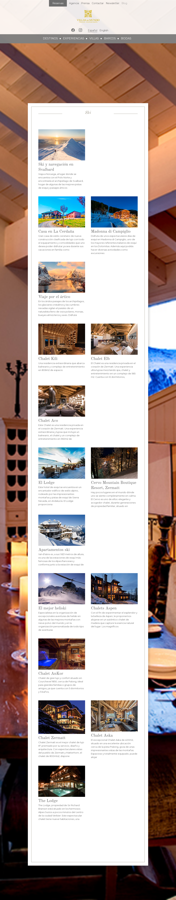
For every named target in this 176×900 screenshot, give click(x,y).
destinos (50, 38)
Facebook (73, 30)
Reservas (57, 3)
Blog (124, 3)
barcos (110, 38)
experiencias (73, 38)
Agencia (74, 3)
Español (92, 30)
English (104, 30)
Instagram (80, 30)
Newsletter (112, 3)
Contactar (98, 3)
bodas (126, 38)
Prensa (85, 3)
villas (94, 38)
